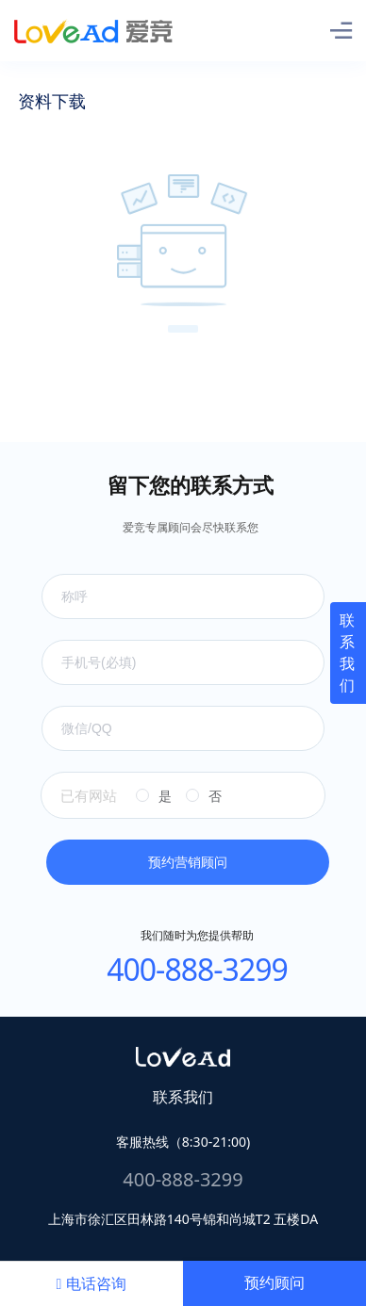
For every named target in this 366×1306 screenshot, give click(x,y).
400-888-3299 (197, 969)
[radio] (154, 796)
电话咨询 (92, 1283)
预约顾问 (274, 1283)
